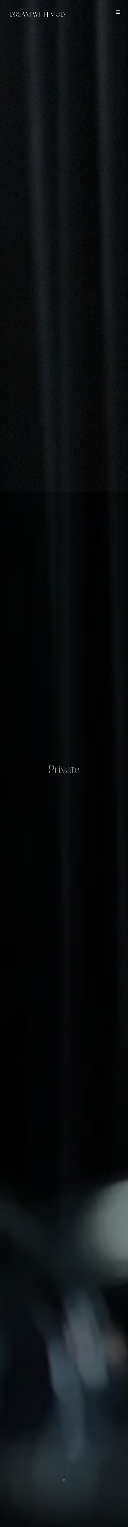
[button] (118, 12)
